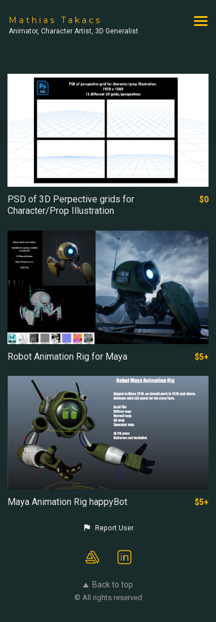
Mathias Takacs (55, 20)
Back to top (108, 584)
